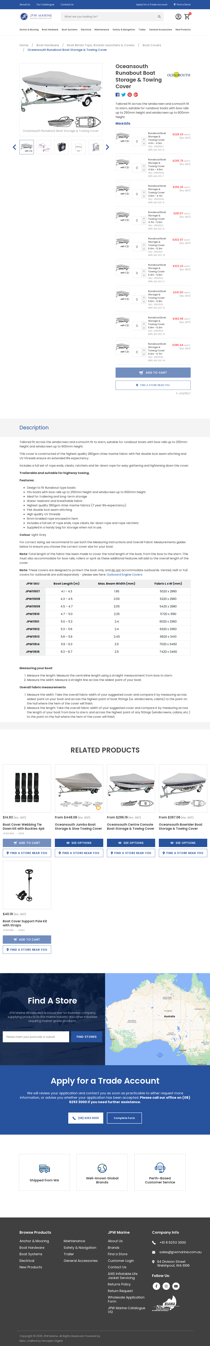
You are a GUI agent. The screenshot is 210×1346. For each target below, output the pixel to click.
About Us (25, 4)
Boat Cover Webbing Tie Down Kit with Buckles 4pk (24, 826)
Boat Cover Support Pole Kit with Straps (25, 923)
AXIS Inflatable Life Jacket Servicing (122, 1275)
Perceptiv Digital (52, 1341)
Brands (113, 1247)
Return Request (120, 1291)
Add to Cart (27, 843)
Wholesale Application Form (126, 1299)
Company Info (165, 1232)
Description (34, 427)
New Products (183, 29)
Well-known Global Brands (105, 1180)
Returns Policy (119, 1284)
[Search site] (159, 16)
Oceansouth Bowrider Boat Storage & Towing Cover (180, 826)
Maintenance (102, 29)
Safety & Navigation (124, 29)
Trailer (142, 29)
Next (107, 147)
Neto (23, 1341)
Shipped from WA (47, 1180)
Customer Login (121, 1260)
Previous (14, 147)
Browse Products (35, 1232)
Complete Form (124, 1118)
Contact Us (67, 4)
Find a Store (184, 4)
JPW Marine (119, 1232)
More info (123, 123)
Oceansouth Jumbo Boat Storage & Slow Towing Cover (78, 826)
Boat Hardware (50, 29)
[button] (187, 16)
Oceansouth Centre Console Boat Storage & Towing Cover (130, 826)
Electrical (86, 29)
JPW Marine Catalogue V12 (126, 1310)
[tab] (34, 428)
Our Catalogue (45, 4)
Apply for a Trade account (151, 4)
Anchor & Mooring (29, 29)
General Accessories (160, 29)
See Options (79, 843)
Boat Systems (69, 29)
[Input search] (108, 16)
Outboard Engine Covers (124, 574)
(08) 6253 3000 (86, 1118)
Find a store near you (153, 385)
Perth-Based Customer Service (163, 1180)
